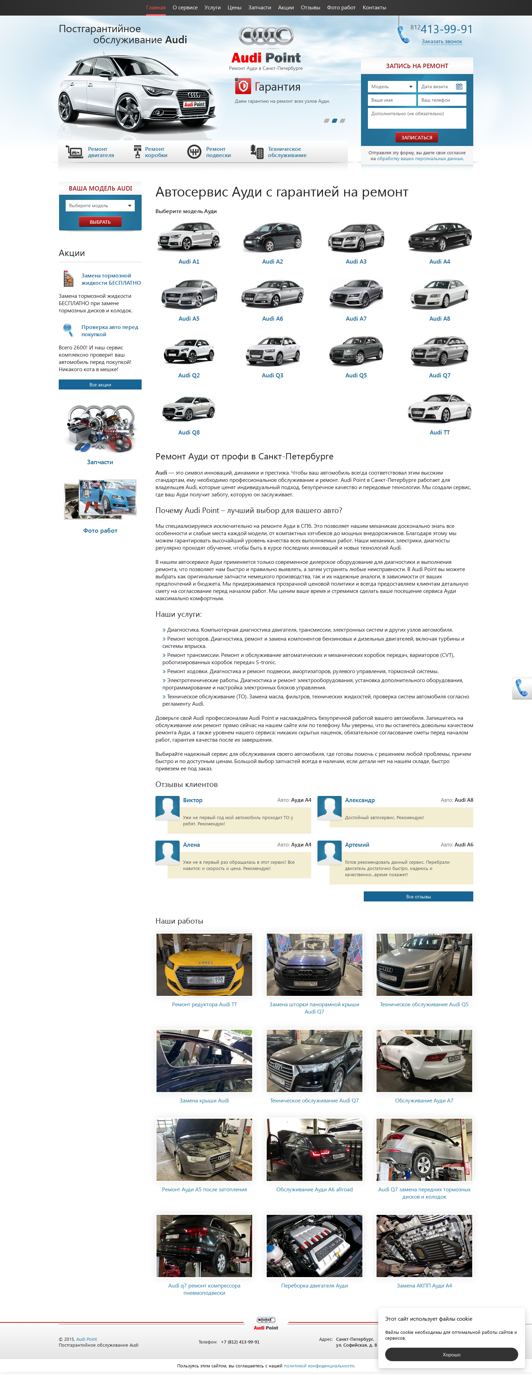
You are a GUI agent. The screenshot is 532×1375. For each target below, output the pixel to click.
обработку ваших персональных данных (420, 158)
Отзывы (310, 7)
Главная (156, 7)
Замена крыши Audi (204, 1103)
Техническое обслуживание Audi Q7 (314, 1103)
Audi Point (86, 1342)
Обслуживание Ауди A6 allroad (314, 1192)
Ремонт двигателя (101, 152)
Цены (234, 7)
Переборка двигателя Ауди (314, 1288)
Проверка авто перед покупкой (110, 330)
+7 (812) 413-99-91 (240, 1345)
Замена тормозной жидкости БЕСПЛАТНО (111, 279)
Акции (286, 7)
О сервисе (185, 7)
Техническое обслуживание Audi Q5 (424, 1007)
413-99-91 (441, 28)
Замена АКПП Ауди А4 (424, 1288)
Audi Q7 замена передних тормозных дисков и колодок (424, 1196)
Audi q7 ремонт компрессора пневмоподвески (204, 1292)
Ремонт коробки (156, 152)
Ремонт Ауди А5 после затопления (204, 1192)
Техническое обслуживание (287, 152)
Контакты (374, 7)
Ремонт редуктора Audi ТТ (204, 1007)
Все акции (100, 384)
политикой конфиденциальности (319, 1369)
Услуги (213, 7)
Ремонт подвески (218, 152)
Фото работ (341, 7)
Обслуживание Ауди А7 (424, 1103)
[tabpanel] (290, 91)
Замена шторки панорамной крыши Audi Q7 (314, 1010)
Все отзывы (431, 899)
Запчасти (259, 7)
